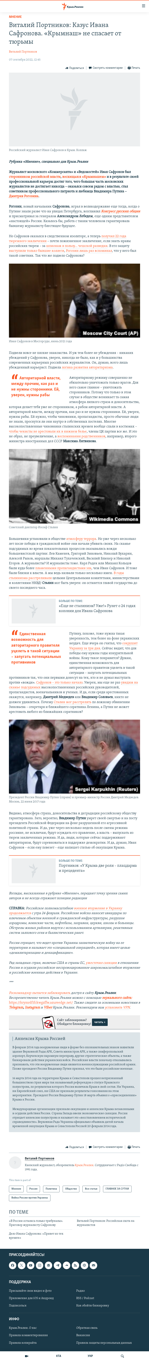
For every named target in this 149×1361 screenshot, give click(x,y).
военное (81, 908)
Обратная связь (86, 1328)
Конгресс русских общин (120, 211)
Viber (48, 1007)
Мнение (15, 17)
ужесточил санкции (102, 963)
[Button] (74, 68)
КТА (58, 1356)
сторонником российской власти (35, 177)
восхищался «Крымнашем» (84, 177)
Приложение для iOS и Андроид (31, 1298)
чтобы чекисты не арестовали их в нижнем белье (48, 431)
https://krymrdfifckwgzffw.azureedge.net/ (41, 1003)
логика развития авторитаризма (87, 367)
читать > (99, 1022)
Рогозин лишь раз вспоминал (89, 251)
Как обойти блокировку (92, 1305)
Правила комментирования (28, 1335)
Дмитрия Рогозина (23, 196)
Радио (80, 1290)
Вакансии (83, 1335)
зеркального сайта (116, 998)
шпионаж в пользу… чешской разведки (76, 246)
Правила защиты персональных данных (104, 1342)
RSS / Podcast (85, 1298)
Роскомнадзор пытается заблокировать (39, 993)
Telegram (16, 1007)
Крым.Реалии (84, 1165)
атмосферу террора (81, 539)
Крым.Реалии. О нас (23, 1328)
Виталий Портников (23, 51)
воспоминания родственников (81, 436)
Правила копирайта (23, 1342)
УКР (90, 1356)
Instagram (32, 1007)
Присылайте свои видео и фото (30, 1290)
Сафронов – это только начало (59, 682)
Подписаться (17, 1305)
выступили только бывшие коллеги (36, 251)
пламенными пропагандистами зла (63, 568)
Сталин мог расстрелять (72, 702)
